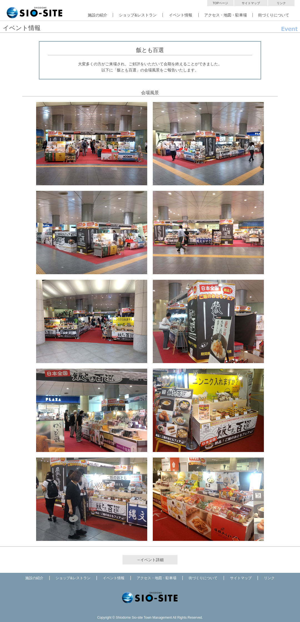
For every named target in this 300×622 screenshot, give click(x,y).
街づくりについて (273, 15)
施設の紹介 (97, 15)
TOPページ (220, 3)
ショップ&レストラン (137, 15)
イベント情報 (180, 15)
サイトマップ (251, 3)
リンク (281, 3)
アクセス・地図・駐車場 (225, 15)
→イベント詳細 (150, 560)
